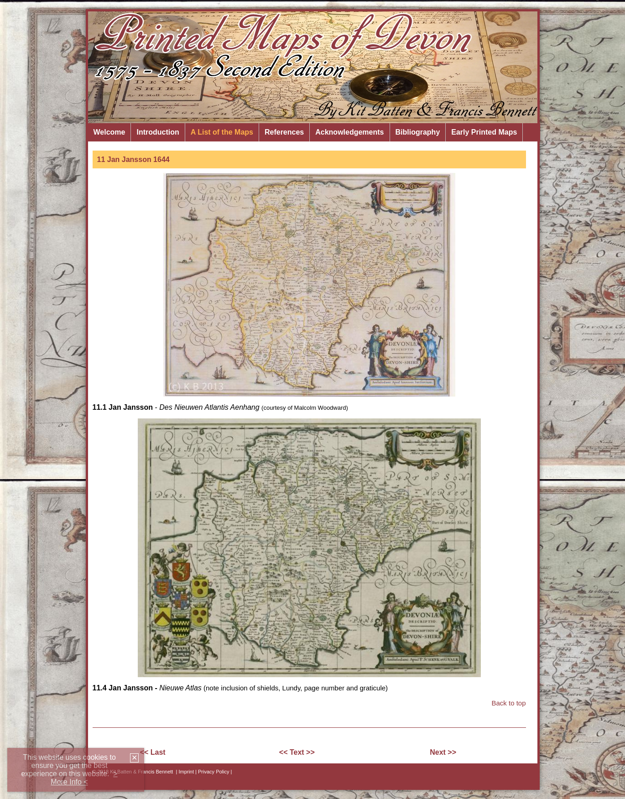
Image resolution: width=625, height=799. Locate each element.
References (284, 132)
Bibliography (418, 132)
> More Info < (84, 778)
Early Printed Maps (484, 132)
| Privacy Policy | (213, 771)
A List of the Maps (222, 132)
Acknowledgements (349, 132)
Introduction (157, 132)
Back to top (508, 703)
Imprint (186, 771)
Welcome (109, 132)
